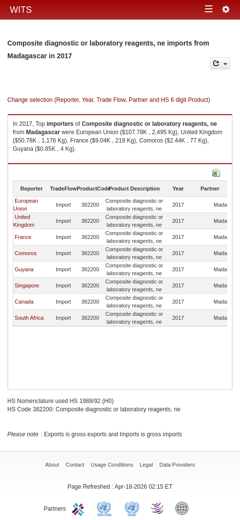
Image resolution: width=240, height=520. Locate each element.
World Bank (184, 508)
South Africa (29, 318)
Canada (24, 302)
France (23, 237)
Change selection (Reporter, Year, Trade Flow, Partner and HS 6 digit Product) (108, 99)
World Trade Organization (158, 508)
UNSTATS (132, 508)
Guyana (24, 269)
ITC (79, 508)
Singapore (27, 285)
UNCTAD (106, 508)
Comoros (26, 253)
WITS (21, 10)
